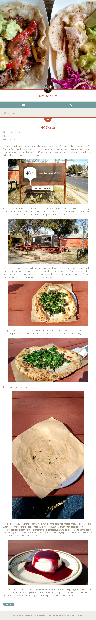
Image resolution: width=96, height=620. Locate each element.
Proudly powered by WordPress (29, 615)
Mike (8, 136)
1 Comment (11, 140)
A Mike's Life (48, 96)
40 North (48, 127)
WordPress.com (74, 615)
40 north (9, 604)
